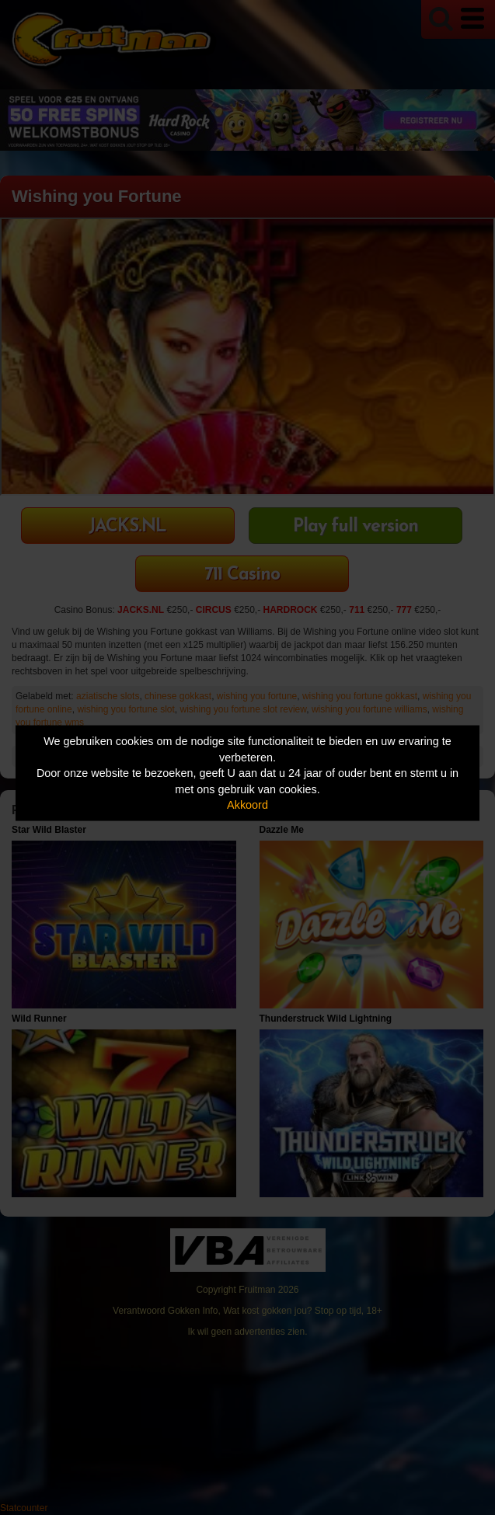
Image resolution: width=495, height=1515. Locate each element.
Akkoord (247, 805)
